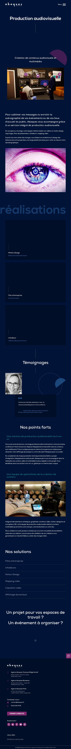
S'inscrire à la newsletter (17, 714)
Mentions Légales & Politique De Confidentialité (39, 747)
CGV (54, 747)
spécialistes (29, 474)
